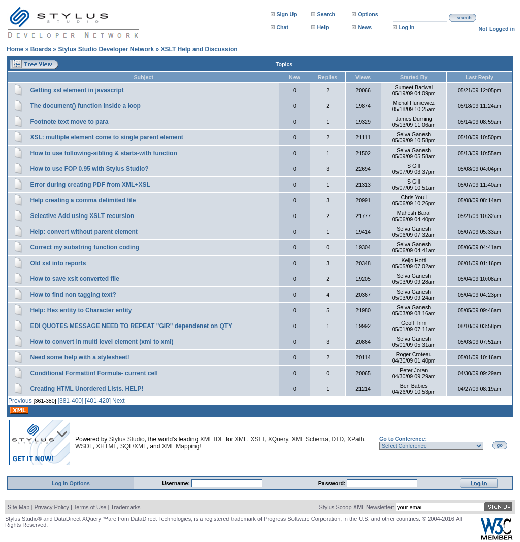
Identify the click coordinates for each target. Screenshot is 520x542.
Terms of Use (90, 507)
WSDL (84, 446)
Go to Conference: (403, 439)
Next (118, 400)
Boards (40, 49)
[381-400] (71, 400)
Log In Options (71, 483)
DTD (338, 439)
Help (323, 27)
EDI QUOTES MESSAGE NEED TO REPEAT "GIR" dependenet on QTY (131, 326)
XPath (355, 439)
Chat (282, 27)
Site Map (18, 507)
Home (15, 49)
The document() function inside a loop (85, 106)
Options (368, 14)
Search (326, 14)
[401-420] (98, 400)
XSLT (257, 439)
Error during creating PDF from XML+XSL (90, 184)
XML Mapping (181, 446)
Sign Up (286, 14)
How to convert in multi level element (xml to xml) (101, 341)
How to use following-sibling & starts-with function (103, 153)
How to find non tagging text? (73, 294)
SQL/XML (133, 446)
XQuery (278, 439)
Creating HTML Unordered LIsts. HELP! (86, 388)
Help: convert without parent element (83, 231)
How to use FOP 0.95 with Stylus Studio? (89, 168)
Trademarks (125, 507)
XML (241, 439)
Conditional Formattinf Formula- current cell (93, 373)
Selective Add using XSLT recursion (82, 216)
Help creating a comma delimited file (83, 200)
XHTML (106, 446)
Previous (20, 400)
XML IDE (212, 439)
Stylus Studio (127, 439)
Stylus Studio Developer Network (106, 49)
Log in (406, 27)
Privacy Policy (51, 507)
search (464, 17)
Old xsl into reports (58, 263)
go (500, 445)
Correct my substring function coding (84, 247)
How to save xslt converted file (74, 278)
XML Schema (309, 439)
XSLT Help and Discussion (198, 49)
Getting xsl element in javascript (76, 90)
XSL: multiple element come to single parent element (106, 137)
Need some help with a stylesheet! (79, 357)
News (365, 27)
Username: (176, 483)
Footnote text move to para (69, 121)
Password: (332, 483)
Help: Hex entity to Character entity (81, 310)
